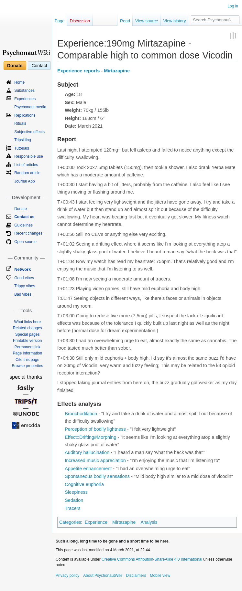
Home (19, 82)
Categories (70, 522)
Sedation (74, 500)
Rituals (20, 123)
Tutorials (21, 148)
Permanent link (27, 347)
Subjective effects (29, 132)
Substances (24, 90)
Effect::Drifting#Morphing (90, 437)
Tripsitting (22, 140)
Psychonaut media (30, 107)
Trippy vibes (24, 286)
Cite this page (27, 359)
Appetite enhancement (88, 468)
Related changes (27, 328)
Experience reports (78, 70)
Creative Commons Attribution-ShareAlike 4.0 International (152, 559)
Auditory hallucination (87, 452)
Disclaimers (136, 575)
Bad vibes (22, 294)
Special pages (27, 334)
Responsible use (28, 156)
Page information (27, 353)
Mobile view (160, 575)
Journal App (24, 181)
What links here (27, 322)
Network (22, 269)
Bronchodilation (81, 413)
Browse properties (27, 366)
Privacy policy (67, 575)
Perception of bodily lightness (95, 429)
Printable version (27, 340)
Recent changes (28, 233)
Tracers (73, 508)
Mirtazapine (117, 70)
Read (125, 20)
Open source (25, 241)
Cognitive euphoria (84, 484)
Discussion (80, 20)
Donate (14, 65)
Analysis (148, 522)
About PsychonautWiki (102, 575)
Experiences (25, 99)
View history (174, 20)
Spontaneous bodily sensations (97, 476)
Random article (27, 173)
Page (59, 20)
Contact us (24, 217)
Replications (24, 115)
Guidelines (23, 225)
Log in (232, 6)
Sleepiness (76, 492)
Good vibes (24, 278)
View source (146, 20)
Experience (96, 522)
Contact (39, 65)
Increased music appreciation (95, 460)
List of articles (26, 165)
